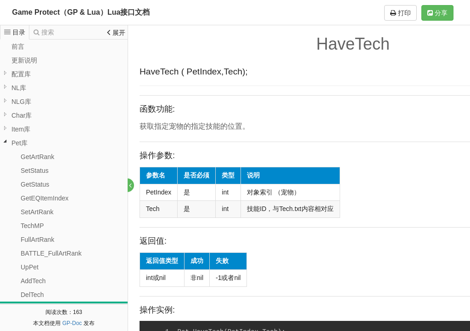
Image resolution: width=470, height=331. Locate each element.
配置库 (21, 74)
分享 (437, 13)
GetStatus (35, 184)
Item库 (20, 129)
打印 (400, 13)
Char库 (21, 115)
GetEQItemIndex (44, 198)
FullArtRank (37, 239)
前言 (17, 46)
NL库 (18, 87)
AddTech (33, 281)
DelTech (32, 294)
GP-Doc (72, 323)
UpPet (30, 267)
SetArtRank (37, 212)
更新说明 (24, 60)
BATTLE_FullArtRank (51, 253)
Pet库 (19, 143)
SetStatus (35, 170)
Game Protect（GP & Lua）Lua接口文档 (81, 12)
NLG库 (21, 101)
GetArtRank (37, 156)
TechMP (32, 225)
